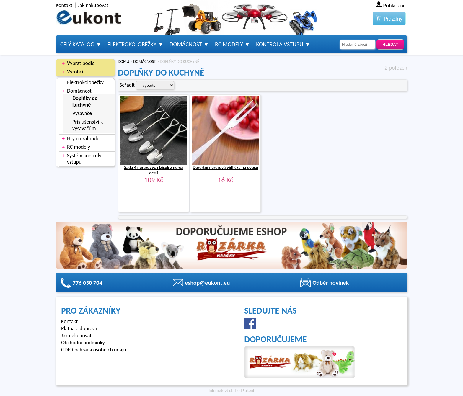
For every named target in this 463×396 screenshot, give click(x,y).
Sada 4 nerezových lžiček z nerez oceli (153, 170)
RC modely (229, 44)
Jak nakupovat (93, 5)
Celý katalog (77, 44)
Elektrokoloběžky (131, 44)
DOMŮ (123, 61)
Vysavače (82, 113)
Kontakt (64, 5)
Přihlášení (394, 5)
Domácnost (185, 44)
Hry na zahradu (83, 138)
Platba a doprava (79, 328)
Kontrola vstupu (279, 44)
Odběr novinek (330, 282)
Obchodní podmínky (83, 342)
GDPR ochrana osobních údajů (93, 349)
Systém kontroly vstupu (84, 158)
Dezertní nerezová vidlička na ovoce (225, 167)
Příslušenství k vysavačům (87, 125)
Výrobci (75, 71)
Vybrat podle (80, 63)
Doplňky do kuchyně (84, 101)
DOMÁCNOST (145, 61)
